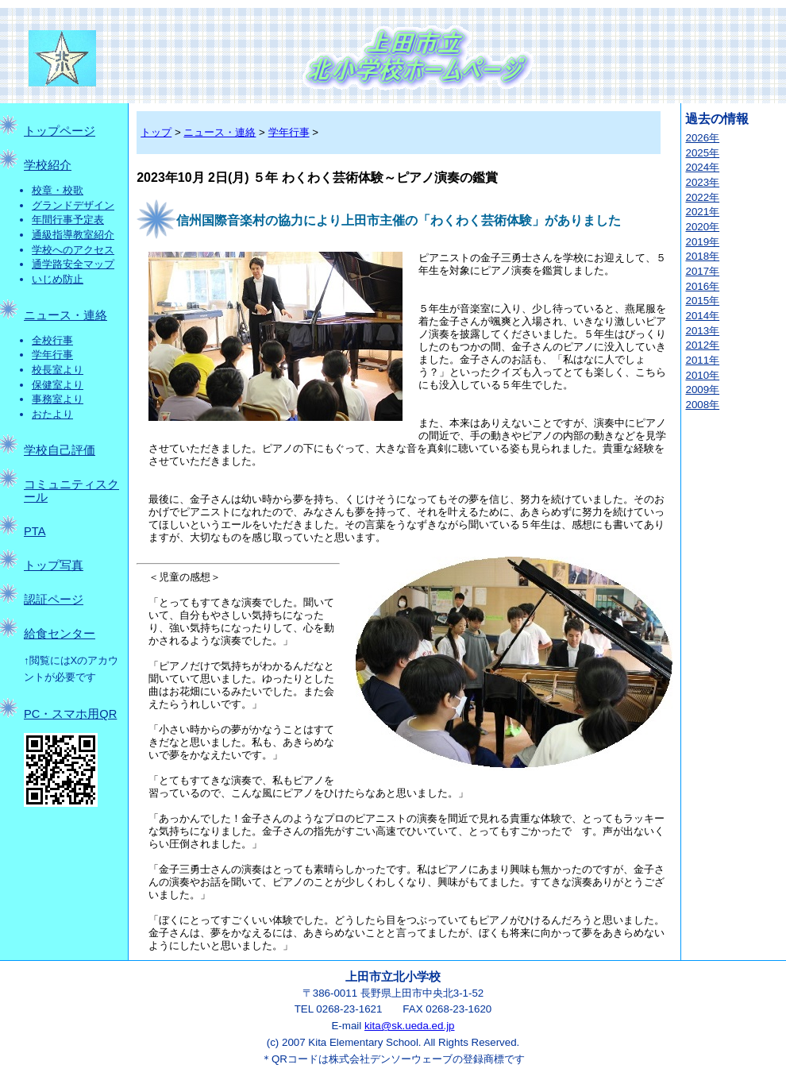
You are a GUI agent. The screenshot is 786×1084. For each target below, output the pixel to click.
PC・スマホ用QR (70, 714)
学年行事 (52, 355)
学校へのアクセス (73, 250)
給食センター (59, 633)
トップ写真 (53, 565)
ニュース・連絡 (65, 315)
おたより (52, 414)
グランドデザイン (73, 205)
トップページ (59, 131)
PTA (34, 531)
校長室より (57, 370)
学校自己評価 (59, 450)
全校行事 (52, 340)
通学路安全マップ (73, 264)
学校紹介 (47, 165)
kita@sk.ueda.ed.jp (409, 1026)
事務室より (57, 399)
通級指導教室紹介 (73, 235)
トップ (156, 132)
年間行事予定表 (68, 220)
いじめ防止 (57, 279)
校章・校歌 (57, 190)
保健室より (57, 385)
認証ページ (53, 599)
